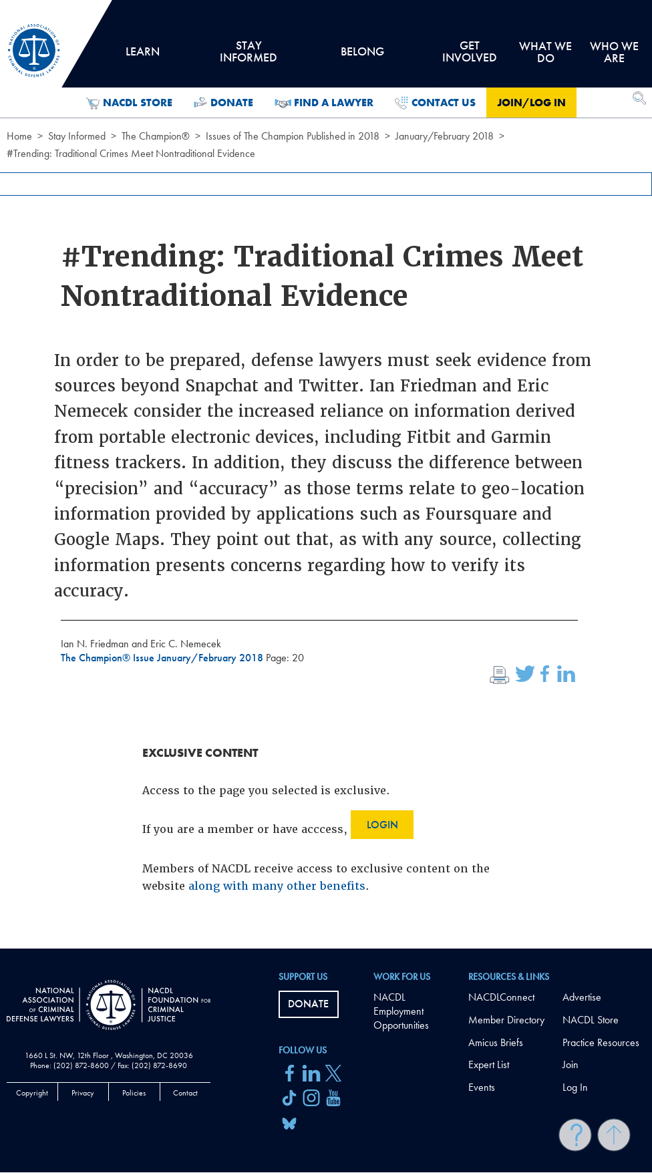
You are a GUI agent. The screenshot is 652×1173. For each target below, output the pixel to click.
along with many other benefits (276, 886)
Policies (134, 1092)
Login (382, 825)
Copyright (32, 1092)
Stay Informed (77, 136)
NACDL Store (129, 103)
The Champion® (156, 136)
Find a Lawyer (324, 103)
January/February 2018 (444, 136)
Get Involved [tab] (469, 56)
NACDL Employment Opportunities (401, 1011)
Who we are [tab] (614, 51)
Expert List (488, 1064)
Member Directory (506, 1020)
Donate (223, 103)
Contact (185, 1092)
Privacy (82, 1092)
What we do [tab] (545, 51)
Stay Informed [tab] (248, 56)
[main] (326, 474)
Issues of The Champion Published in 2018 (292, 136)
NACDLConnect (501, 997)
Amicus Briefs (495, 1042)
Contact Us (435, 103)
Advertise (581, 997)
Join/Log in (531, 103)
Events (481, 1087)
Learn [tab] (142, 56)
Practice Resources (600, 1042)
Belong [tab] (362, 56)
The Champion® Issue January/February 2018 (163, 658)
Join (570, 1064)
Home (19, 136)
